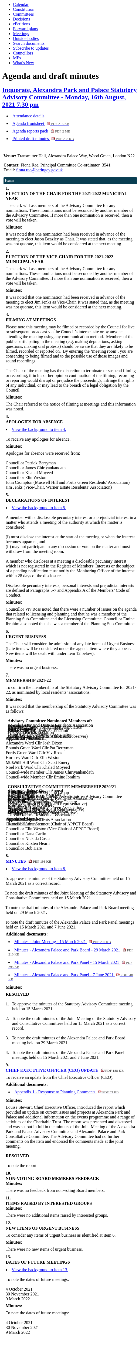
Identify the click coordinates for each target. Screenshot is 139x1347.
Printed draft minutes (43, 138)
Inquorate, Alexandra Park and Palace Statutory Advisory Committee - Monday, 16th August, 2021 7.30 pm (69, 97)
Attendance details (28, 116)
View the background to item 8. (39, 868)
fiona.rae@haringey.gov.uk (39, 170)
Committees (23, 14)
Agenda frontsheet (40, 123)
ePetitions (21, 24)
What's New (23, 62)
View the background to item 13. (40, 1269)
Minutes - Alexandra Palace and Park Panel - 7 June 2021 (70, 976)
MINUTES (28, 861)
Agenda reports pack (41, 131)
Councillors (23, 53)
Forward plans (25, 28)
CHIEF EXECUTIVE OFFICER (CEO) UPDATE (65, 1070)
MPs (17, 58)
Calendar (21, 4)
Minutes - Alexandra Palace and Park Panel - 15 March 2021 (70, 964)
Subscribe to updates (31, 48)
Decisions (21, 19)
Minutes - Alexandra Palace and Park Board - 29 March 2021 (70, 952)
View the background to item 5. (39, 507)
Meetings (21, 33)
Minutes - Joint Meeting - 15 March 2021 (62, 941)
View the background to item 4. (39, 429)
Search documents (29, 43)
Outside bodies (26, 38)
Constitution (23, 9)
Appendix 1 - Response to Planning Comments (66, 1092)
